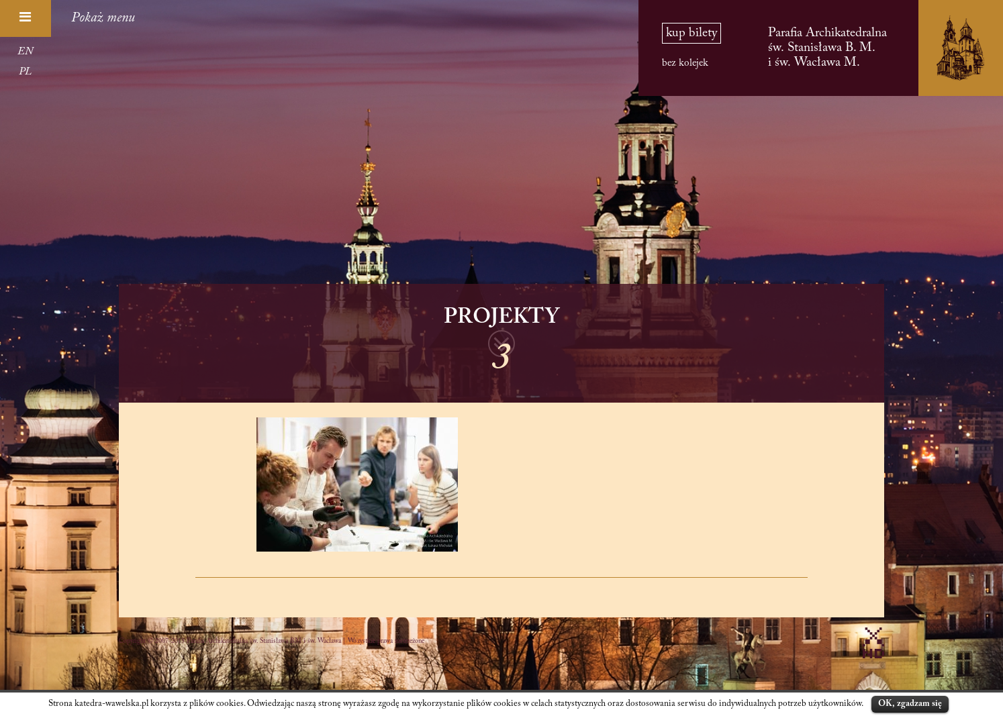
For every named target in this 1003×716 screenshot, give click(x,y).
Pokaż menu (103, 18)
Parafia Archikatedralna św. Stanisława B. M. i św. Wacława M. (827, 48)
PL (25, 71)
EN (25, 51)
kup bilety (691, 33)
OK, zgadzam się (910, 703)
